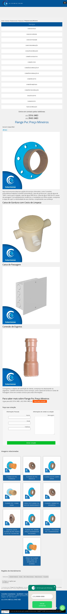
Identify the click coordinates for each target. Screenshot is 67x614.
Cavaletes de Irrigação (31, 51)
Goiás (20, 577)
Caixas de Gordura (31, 34)
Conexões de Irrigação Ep (32, 67)
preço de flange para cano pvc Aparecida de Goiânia (32, 561)
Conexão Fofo (32, 62)
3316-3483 (13, 3)
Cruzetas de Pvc (31, 95)
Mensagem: (45, 424)
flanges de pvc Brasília (31, 478)
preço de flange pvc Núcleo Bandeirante (32, 504)
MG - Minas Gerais (29, 577)
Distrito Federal (14, 577)
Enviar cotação (31, 443)
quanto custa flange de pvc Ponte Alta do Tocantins (12, 531)
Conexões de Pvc (32, 79)
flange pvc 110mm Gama (11, 504)
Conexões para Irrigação (32, 90)
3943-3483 (20, 3)
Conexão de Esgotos (32, 56)
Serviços (32, 24)
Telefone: (19, 428)
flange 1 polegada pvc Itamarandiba (52, 530)
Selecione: (5, 577)
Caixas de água (32, 28)
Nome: (19, 416)
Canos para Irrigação (32, 45)
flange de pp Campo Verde (51, 478)
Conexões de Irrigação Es (32, 73)
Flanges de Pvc (32, 101)
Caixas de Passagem (31, 40)
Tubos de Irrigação (31, 107)
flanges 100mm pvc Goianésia (52, 504)
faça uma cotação (40, 401)
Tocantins (46, 577)
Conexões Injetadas (31, 84)
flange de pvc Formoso (12, 478)
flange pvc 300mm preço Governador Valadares (32, 531)
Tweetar (5, 130)
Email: (19, 422)
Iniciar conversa (42, 604)
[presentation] (17, 435)
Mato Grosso (38, 577)
